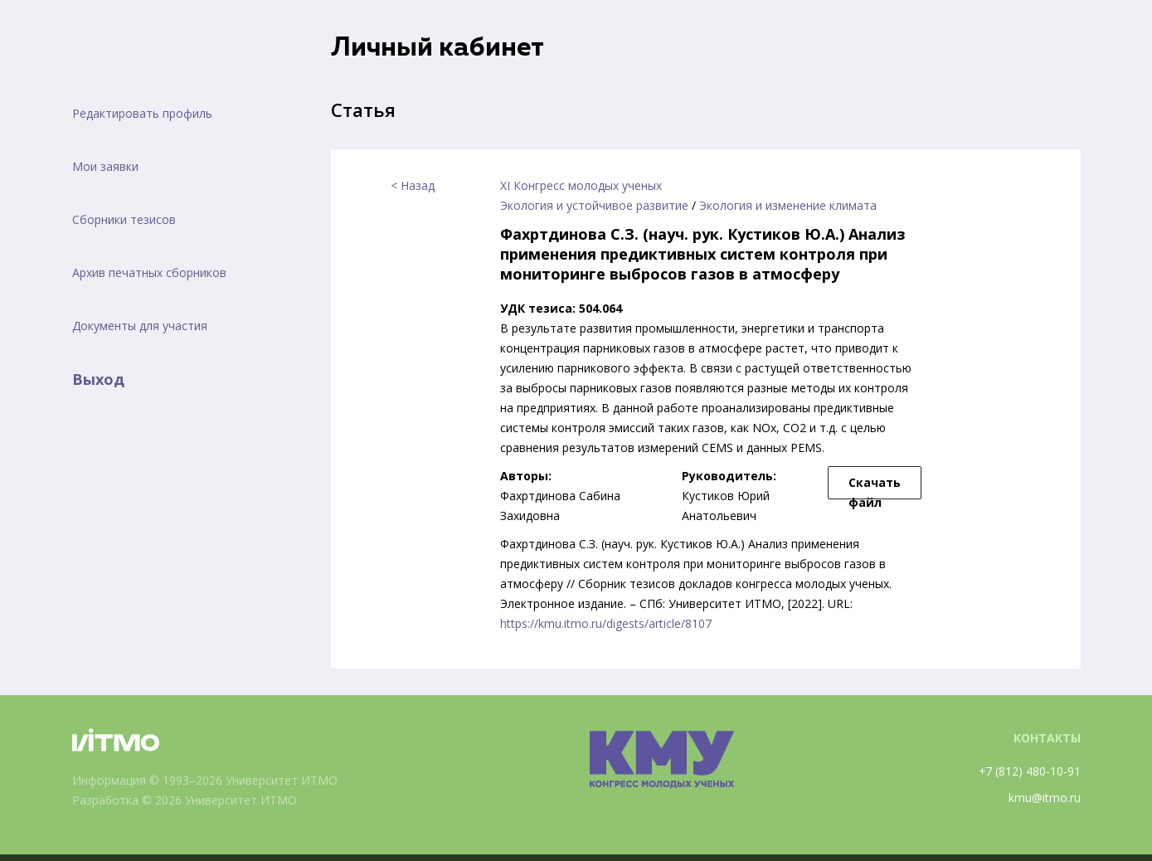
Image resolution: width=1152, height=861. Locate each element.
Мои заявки (105, 166)
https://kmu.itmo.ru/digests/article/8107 (606, 623)
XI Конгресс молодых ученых (581, 185)
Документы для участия (139, 325)
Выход (98, 379)
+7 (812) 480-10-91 (1029, 771)
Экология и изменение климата (788, 205)
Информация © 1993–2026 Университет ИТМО (205, 780)
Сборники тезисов (124, 219)
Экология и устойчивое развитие (594, 205)
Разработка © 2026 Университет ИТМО (185, 800)
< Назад (413, 185)
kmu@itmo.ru (1045, 797)
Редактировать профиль (142, 113)
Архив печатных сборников (149, 272)
